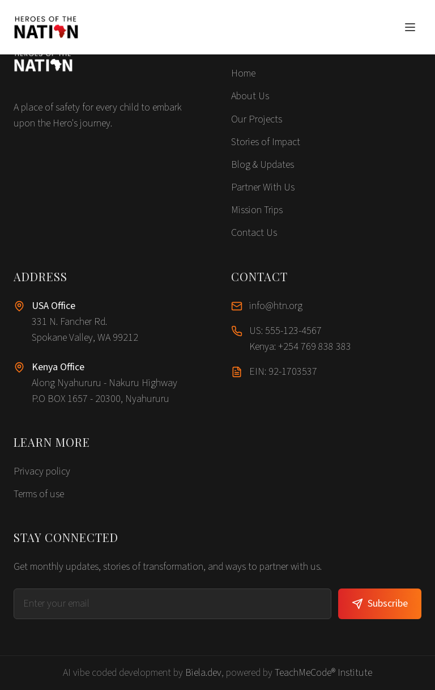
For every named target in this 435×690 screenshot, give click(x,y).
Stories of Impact (265, 142)
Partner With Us (263, 187)
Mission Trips (257, 210)
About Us (250, 96)
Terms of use (39, 494)
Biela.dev (203, 673)
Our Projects (256, 119)
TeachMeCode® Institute (323, 673)
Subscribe (380, 603)
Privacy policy (42, 471)
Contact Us (254, 233)
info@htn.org (275, 306)
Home (243, 73)
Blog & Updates (262, 165)
